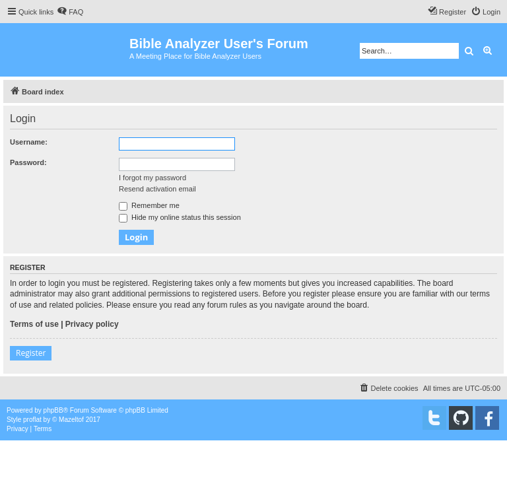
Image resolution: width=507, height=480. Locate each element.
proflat (32, 419)
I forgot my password (152, 178)
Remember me (149, 205)
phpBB (53, 410)
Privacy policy (92, 324)
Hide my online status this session (180, 217)
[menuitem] (70, 12)
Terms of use (34, 324)
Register (31, 353)
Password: (28, 162)
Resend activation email (157, 189)
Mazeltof (71, 419)
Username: (29, 142)
